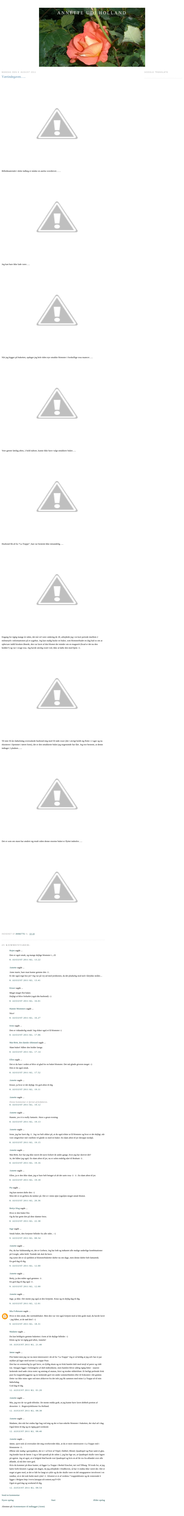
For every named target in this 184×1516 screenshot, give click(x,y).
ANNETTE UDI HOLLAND (92, 12)
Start (53, 1500)
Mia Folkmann (16, 1311)
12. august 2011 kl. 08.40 (25, 1431)
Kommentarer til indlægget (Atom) (29, 1506)
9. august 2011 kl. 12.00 (25, 1265)
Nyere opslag (8, 1500)
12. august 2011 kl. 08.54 (25, 1487)
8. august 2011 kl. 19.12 (25, 1104)
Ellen (11, 1059)
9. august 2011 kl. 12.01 (25, 1303)
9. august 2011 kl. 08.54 (25, 1238)
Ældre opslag (99, 1500)
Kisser (12, 988)
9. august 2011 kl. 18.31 (25, 1324)
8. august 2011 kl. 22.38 (25, 1221)
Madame (13, 1331)
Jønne (12, 1352)
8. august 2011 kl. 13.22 (25, 959)
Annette (13, 967)
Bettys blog (14, 1208)
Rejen (12, 950)
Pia (10, 1187)
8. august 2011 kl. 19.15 (25, 1142)
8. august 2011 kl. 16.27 (25, 1017)
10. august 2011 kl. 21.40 (25, 1344)
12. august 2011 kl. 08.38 (25, 1410)
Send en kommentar (11, 1495)
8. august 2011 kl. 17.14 (25, 1052)
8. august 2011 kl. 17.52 (25, 1072)
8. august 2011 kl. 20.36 (25, 1200)
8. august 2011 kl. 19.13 (25, 1121)
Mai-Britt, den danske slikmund (23, 1042)
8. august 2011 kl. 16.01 (25, 1001)
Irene (11, 1025)
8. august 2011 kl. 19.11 (25, 1089)
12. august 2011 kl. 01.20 (25, 1390)
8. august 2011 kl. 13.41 (25, 980)
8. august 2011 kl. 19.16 (25, 1163)
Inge (11, 1228)
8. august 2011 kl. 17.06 (25, 1034)
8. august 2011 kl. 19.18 (25, 1180)
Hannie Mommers (17, 1008)
